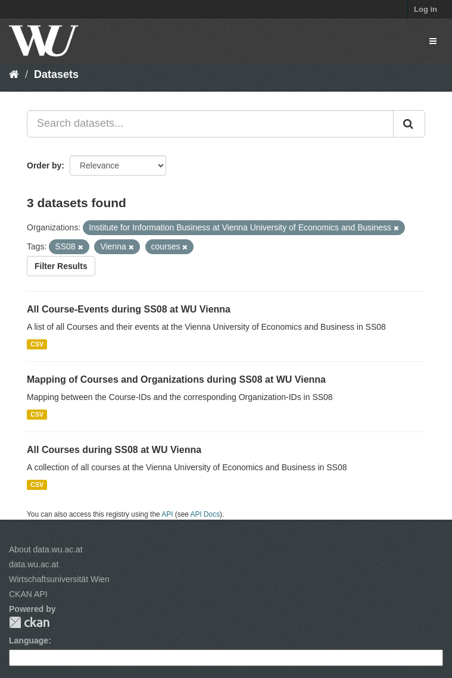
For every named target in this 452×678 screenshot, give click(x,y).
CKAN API (28, 594)
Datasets (56, 74)
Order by (44, 165)
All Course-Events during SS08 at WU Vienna (128, 309)
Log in (425, 9)
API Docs (205, 514)
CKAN (29, 622)
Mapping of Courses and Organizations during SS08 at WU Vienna (176, 379)
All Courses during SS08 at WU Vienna (114, 450)
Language (28, 640)
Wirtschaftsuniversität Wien (59, 579)
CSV (36, 344)
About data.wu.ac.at (46, 549)
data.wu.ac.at (33, 564)
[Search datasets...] (210, 124)
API (167, 514)
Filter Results (61, 266)
